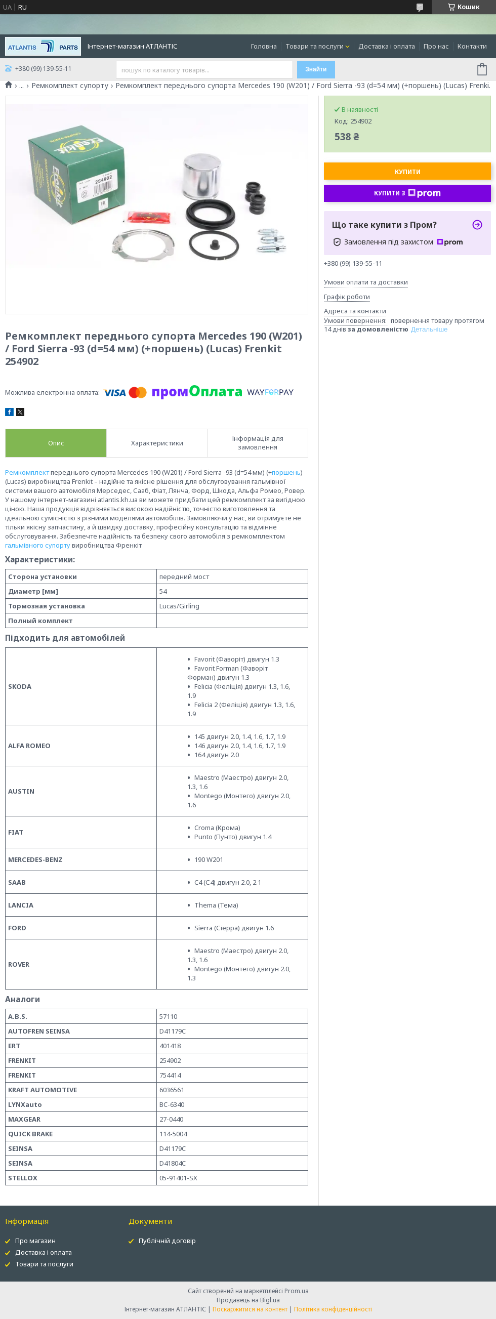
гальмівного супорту (37, 545)
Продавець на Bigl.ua (248, 1300)
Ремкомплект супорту (69, 85)
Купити (408, 172)
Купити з (407, 193)
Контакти (472, 46)
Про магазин (35, 1240)
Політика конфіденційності (333, 1309)
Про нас (436, 46)
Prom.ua (296, 1291)
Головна (264, 46)
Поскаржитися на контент (250, 1309)
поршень (286, 472)
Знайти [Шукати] (315, 69)
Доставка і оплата (386, 46)
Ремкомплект (27, 472)
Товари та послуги (314, 46)
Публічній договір (167, 1240)
